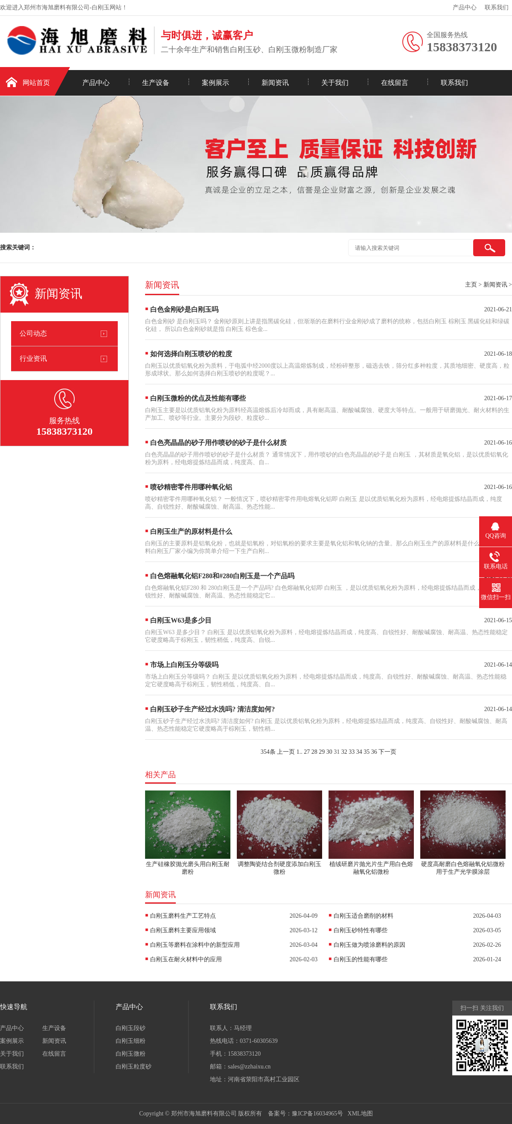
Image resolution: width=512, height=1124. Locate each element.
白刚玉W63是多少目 (181, 620)
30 (329, 752)
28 (314, 752)
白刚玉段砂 (130, 1028)
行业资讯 (33, 358)
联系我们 (497, 7)
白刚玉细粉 (130, 1041)
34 (359, 752)
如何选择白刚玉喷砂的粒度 (191, 353)
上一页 (286, 752)
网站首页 (36, 82)
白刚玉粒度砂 (133, 1066)
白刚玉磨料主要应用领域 (183, 930)
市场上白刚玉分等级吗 (184, 664)
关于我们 (335, 82)
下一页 (387, 752)
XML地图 (360, 1113)
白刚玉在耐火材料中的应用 (186, 959)
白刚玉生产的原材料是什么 (191, 531)
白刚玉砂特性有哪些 (360, 930)
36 (374, 752)
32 (344, 752)
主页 (471, 284)
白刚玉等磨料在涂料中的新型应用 (195, 945)
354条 (268, 752)
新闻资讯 (275, 82)
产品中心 (465, 7)
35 (366, 752)
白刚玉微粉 (130, 1054)
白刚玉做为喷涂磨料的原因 (369, 945)
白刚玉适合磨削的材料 (363, 916)
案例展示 (215, 82)
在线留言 (394, 82)
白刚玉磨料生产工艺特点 (183, 916)
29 (322, 752)
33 (352, 752)
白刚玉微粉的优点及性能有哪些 (198, 398)
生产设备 (155, 82)
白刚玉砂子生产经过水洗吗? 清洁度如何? (212, 709)
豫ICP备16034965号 (317, 1113)
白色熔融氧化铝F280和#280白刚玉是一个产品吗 (222, 576)
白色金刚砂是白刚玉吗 (184, 309)
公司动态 (33, 333)
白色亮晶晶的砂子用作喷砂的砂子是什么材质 (218, 442)
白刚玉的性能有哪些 (360, 959)
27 (307, 752)
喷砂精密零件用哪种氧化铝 (191, 487)
